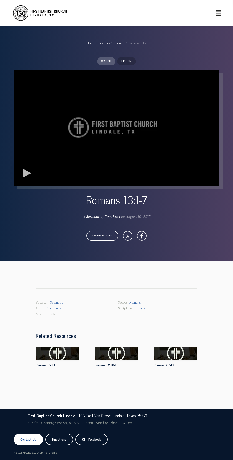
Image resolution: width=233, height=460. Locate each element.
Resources (104, 43)
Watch (106, 61)
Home (90, 43)
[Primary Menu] (218, 13)
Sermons (119, 43)
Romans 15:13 (45, 364)
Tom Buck (112, 216)
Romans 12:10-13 (106, 364)
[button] (102, 236)
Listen (126, 61)
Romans (135, 303)
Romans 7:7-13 (164, 364)
